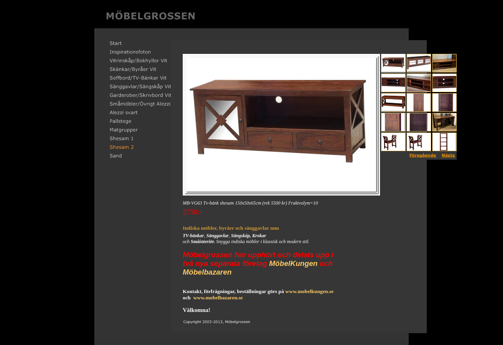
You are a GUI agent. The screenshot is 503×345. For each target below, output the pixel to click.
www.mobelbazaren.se (218, 298)
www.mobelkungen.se (309, 291)
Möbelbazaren (207, 272)
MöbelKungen (293, 263)
